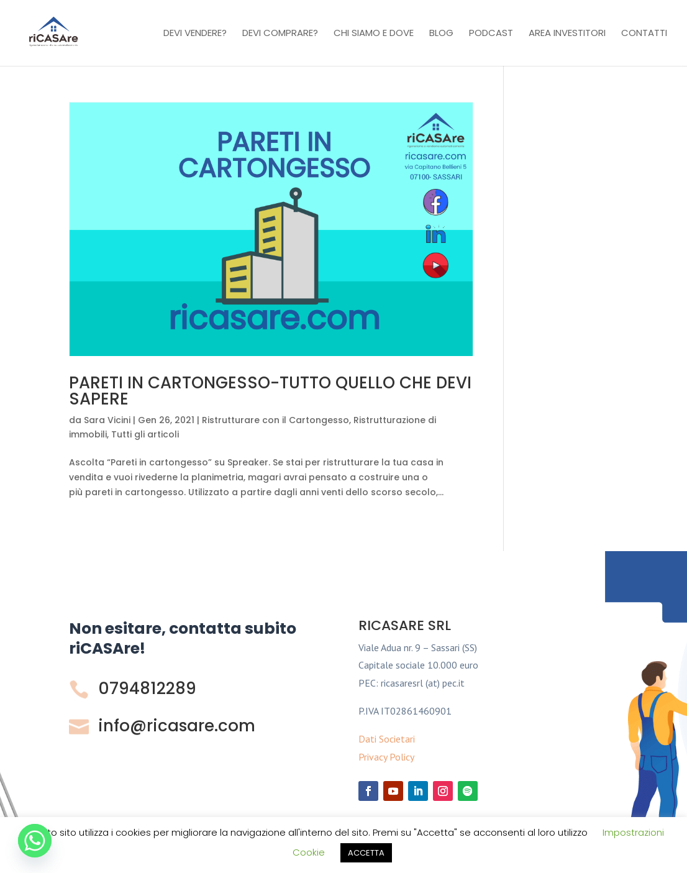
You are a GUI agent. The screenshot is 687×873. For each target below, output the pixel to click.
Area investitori (567, 34)
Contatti (644, 34)
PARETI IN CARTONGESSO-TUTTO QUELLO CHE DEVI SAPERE (270, 391)
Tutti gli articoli (145, 434)
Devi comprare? (280, 34)
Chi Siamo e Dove (374, 34)
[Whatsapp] (35, 840)
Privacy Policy (386, 757)
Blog (441, 34)
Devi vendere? (195, 34)
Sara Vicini (107, 420)
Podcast (491, 34)
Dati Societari (386, 739)
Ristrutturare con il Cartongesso (275, 420)
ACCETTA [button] (366, 853)
